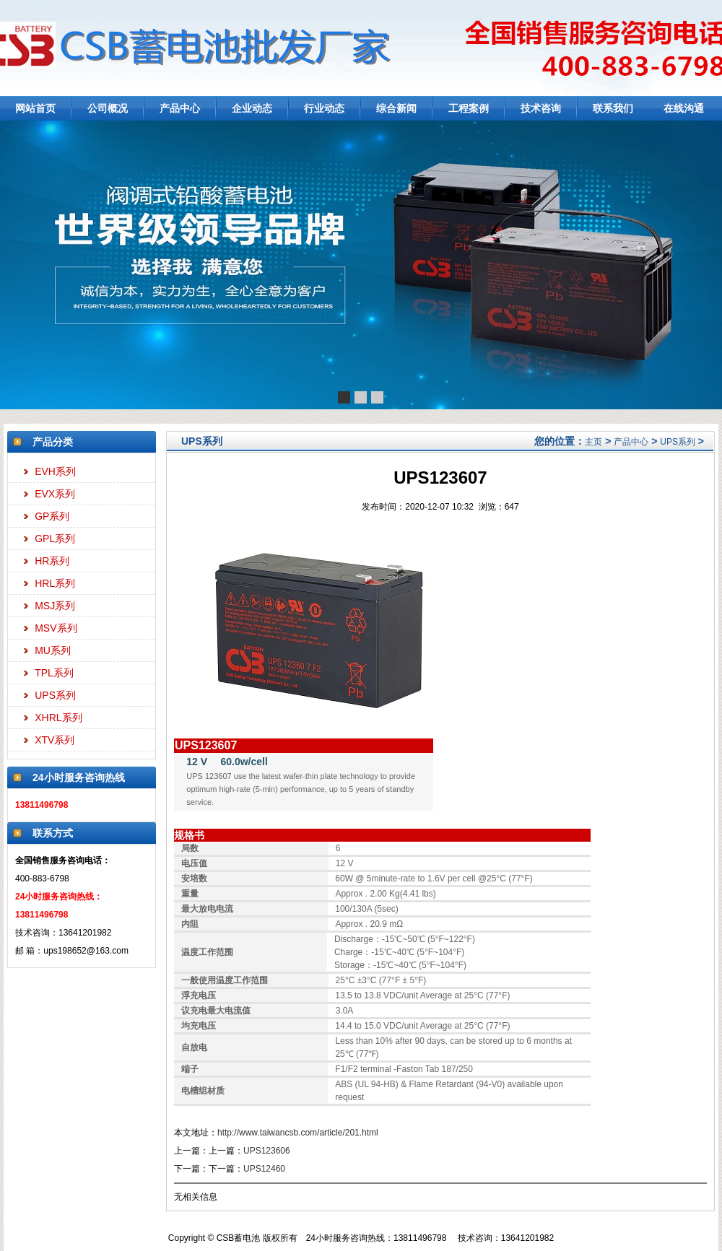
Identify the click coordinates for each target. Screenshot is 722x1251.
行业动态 (324, 108)
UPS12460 (264, 1169)
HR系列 (52, 561)
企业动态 (252, 108)
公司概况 (107, 108)
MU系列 (53, 650)
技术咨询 (541, 108)
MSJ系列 (55, 605)
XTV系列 (54, 740)
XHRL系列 (58, 717)
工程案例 (468, 108)
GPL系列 (55, 538)
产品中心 (180, 108)
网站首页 (35, 108)
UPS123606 (266, 1151)
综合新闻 (396, 108)
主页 (593, 442)
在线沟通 (684, 108)
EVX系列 (55, 494)
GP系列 (52, 516)
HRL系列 (55, 583)
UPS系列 (55, 695)
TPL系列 (54, 673)
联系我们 (613, 108)
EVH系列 (55, 471)
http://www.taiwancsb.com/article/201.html (297, 1133)
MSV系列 (56, 628)
